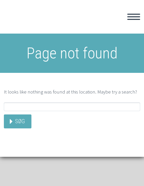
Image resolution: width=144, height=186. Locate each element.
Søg (20, 121)
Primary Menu (133, 16)
